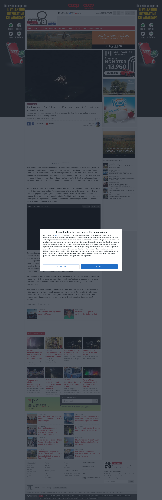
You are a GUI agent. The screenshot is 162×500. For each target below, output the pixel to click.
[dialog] (81, 250)
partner (57, 235)
